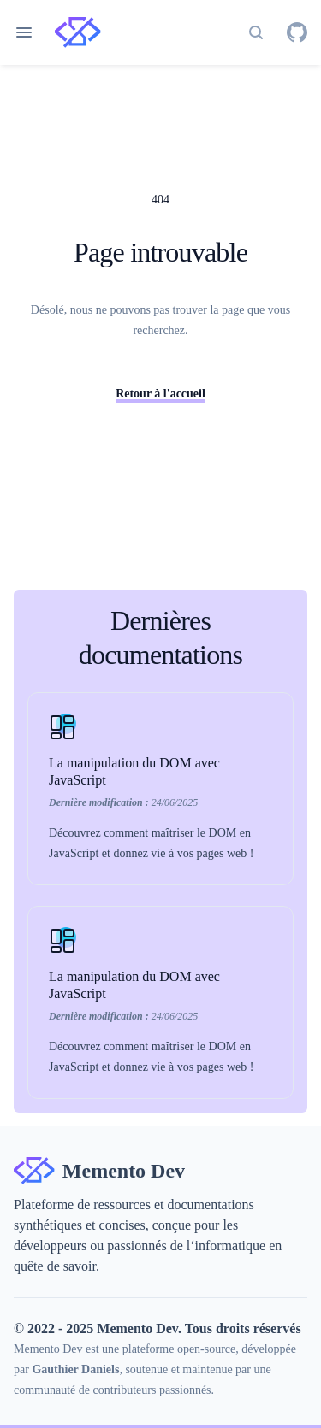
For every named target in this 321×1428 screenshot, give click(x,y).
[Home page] (78, 32)
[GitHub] (297, 32)
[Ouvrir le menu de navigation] (24, 32)
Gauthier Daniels (75, 1369)
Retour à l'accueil (160, 393)
